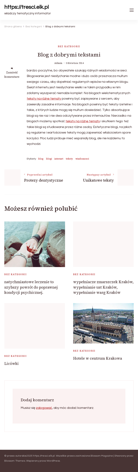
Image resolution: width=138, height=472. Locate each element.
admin (58, 63)
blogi (49, 158)
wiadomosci (82, 158)
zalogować (44, 408)
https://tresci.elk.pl (26, 7)
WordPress (53, 461)
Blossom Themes (14, 461)
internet (58, 158)
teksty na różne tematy (44, 98)
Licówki (11, 363)
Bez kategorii (69, 46)
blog (40, 158)
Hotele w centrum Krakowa (97, 358)
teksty (69, 158)
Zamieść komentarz (11, 74)
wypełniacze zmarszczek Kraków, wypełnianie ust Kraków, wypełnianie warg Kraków (103, 287)
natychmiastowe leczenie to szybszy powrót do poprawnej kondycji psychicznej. (31, 287)
